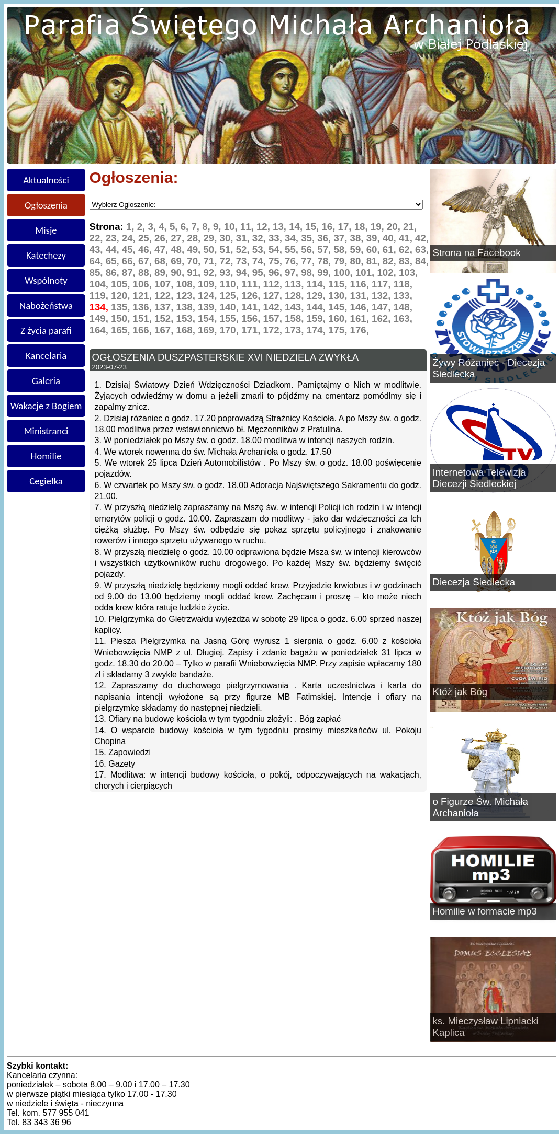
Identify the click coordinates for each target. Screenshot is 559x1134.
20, (395, 226)
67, (146, 261)
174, (318, 330)
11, (248, 226)
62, (407, 249)
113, (296, 284)
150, (122, 318)
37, (341, 238)
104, (100, 284)
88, (146, 272)
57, (325, 249)
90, (179, 272)
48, (179, 249)
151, (144, 318)
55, (293, 249)
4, (164, 226)
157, (274, 318)
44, (114, 249)
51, (228, 249)
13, (281, 226)
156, (252, 318)
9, (218, 226)
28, (195, 238)
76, (293, 261)
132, (383, 295)
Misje (46, 230)
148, (403, 307)
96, (277, 272)
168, (187, 330)
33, (277, 238)
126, (252, 295)
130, (339, 295)
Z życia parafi (45, 331)
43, (98, 249)
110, (231, 284)
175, (339, 330)
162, (383, 318)
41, (407, 238)
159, (318, 318)
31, (244, 238)
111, (252, 284)
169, (209, 330)
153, (187, 318)
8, (207, 226)
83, (407, 261)
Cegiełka (45, 481)
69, (179, 261)
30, (228, 238)
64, (98, 261)
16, (329, 226)
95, (260, 272)
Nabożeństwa (46, 305)
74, (260, 261)
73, (244, 261)
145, (339, 307)
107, (165, 284)
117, (383, 284)
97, (293, 272)
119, (100, 295)
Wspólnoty (46, 280)
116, (361, 284)
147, (383, 307)
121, (144, 295)
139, (209, 307)
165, (122, 330)
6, (186, 226)
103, (408, 272)
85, (98, 272)
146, (361, 307)
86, (114, 272)
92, (211, 272)
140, (231, 307)
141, (252, 307)
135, (122, 307)
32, (260, 238)
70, (195, 261)
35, (309, 238)
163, (403, 318)
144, (318, 307)
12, (264, 226)
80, (358, 261)
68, (162, 261)
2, (142, 226)
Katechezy (46, 255)
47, (162, 249)
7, (196, 226)
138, (187, 307)
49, (195, 249)
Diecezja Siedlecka (474, 581)
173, (296, 330)
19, (379, 226)
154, (209, 318)
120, (122, 295)
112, (274, 284)
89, (162, 272)
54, (277, 249)
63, (422, 249)
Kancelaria (46, 356)
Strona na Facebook (477, 252)
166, (144, 330)
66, (130, 261)
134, (100, 307)
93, (228, 272)
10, (232, 226)
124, (209, 295)
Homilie (46, 456)
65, (114, 261)
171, (252, 330)
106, (144, 284)
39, (374, 238)
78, (325, 261)
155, (231, 318)
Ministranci (46, 431)
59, (358, 249)
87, (130, 272)
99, (325, 272)
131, (361, 295)
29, (211, 238)
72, (228, 261)
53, (260, 249)
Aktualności (46, 180)
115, (339, 284)
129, (318, 295)
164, (100, 330)
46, (146, 249)
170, (231, 330)
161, (361, 318)
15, (313, 226)
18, (362, 226)
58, (341, 249)
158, (296, 318)
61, (391, 249)
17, (346, 226)
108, (187, 284)
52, (244, 249)
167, (165, 330)
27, (179, 238)
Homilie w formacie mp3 (485, 911)
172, (274, 330)
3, (153, 226)
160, (339, 318)
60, (374, 249)
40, (391, 238)
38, (358, 238)
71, (211, 261)
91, (195, 272)
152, (165, 318)
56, (309, 249)
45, (130, 249)
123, (187, 295)
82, (391, 261)
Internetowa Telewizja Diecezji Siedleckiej (479, 478)
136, (144, 307)
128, (296, 295)
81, (374, 261)
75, (277, 261)
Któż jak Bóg (460, 691)
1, (131, 226)
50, (211, 249)
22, (98, 238)
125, (231, 295)
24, (130, 238)
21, (410, 226)
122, (165, 295)
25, (146, 238)
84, (422, 261)
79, (341, 261)
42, (422, 238)
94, (244, 272)
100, (344, 272)
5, (175, 226)
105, (122, 284)
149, (100, 318)
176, (359, 330)
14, (297, 226)
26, (162, 238)
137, (165, 307)
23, (114, 238)
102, (388, 272)
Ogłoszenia (46, 205)
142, (274, 307)
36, (325, 238)
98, (309, 272)
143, (296, 307)
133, (403, 295)
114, (318, 284)
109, (209, 284)
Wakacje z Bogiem (46, 406)
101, (366, 272)
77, (309, 261)
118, (403, 284)
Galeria (46, 381)
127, (274, 295)
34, (293, 238)
